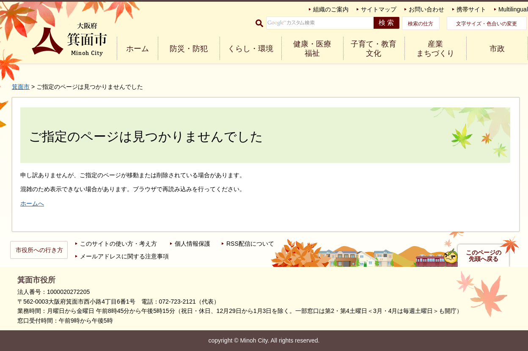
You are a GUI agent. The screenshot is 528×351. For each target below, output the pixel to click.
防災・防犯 (189, 48)
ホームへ (32, 203)
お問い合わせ (426, 9)
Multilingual (513, 9)
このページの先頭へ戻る (483, 256)
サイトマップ (378, 9)
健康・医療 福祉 (312, 49)
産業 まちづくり (435, 49)
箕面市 (21, 86)
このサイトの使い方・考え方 (118, 243)
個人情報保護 (192, 243)
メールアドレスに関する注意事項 (124, 256)
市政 (497, 48)
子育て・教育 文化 (373, 49)
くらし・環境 (250, 48)
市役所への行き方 (39, 250)
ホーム (137, 48)
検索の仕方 (420, 24)
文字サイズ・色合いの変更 (486, 24)
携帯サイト (471, 9)
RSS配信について (250, 243)
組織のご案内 (331, 9)
